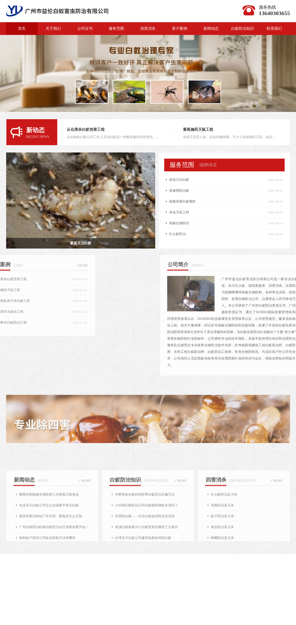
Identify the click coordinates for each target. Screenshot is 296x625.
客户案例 (179, 28)
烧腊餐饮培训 (162, 577)
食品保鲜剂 (204, 577)
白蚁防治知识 (242, 28)
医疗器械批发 (246, 577)
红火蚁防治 (182, 234)
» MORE (39, 265)
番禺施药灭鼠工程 (197, 129)
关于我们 (53, 28)
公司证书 (85, 28)
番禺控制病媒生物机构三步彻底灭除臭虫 (49, 531)
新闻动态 (211, 28)
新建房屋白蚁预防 (187, 201)
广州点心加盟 (76, 577)
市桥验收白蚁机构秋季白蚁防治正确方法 (145, 531)
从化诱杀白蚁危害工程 (87, 129)
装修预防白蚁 (184, 190)
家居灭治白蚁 (184, 180)
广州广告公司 (119, 577)
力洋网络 (36, 577)
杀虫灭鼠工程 (184, 212)
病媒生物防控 (184, 223)
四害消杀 (147, 28)
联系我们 (274, 28)
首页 (22, 28)
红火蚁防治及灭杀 (224, 531)
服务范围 (116, 28)
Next (144, 201)
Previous (6, 201)
